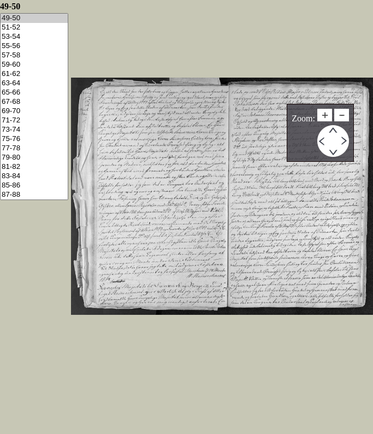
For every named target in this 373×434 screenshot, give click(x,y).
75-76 (34, 139)
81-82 (34, 167)
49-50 (34, 18)
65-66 (34, 92)
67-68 (34, 102)
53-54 (34, 37)
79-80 (34, 157)
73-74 (34, 129)
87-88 (34, 195)
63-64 (34, 83)
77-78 (34, 148)
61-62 (34, 74)
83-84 (34, 176)
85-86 (34, 185)
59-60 (34, 64)
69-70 (34, 111)
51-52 (34, 27)
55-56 (34, 46)
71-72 (34, 120)
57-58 (34, 55)
